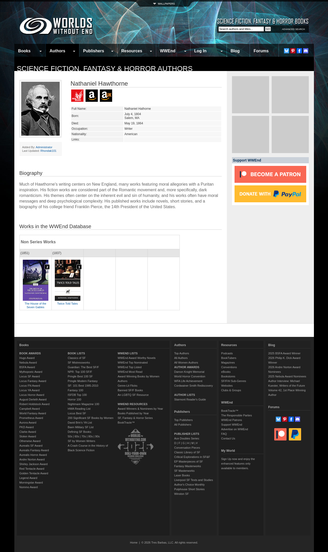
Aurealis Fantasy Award (34, 450)
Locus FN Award (29, 385)
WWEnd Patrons (231, 419)
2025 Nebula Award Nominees (287, 376)
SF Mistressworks (79, 362)
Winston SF (181, 493)
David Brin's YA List (80, 422)
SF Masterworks (184, 470)
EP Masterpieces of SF (188, 461)
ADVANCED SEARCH (293, 29)
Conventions (229, 367)
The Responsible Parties (236, 415)
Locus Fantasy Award (32, 381)
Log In (200, 51)
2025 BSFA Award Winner (284, 353)
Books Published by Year (133, 413)
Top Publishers (183, 419)
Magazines (228, 362)
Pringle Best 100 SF (80, 376)
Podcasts (227, 353)
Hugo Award (27, 357)
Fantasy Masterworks (187, 466)
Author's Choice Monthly (189, 484)
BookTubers (228, 357)
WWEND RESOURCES (132, 404)
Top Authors (181, 353)
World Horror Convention (189, 376)
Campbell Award (29, 408)
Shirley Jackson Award (33, 464)
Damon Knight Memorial (189, 371)
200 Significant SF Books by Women (90, 417)
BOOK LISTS (76, 353)
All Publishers (182, 424)
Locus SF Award (29, 376)
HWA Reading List (79, 408)
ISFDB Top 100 (77, 394)
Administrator (44, 147)
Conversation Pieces (187, 447)
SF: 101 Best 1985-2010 (83, 385)
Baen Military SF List (81, 427)
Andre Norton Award (32, 459)
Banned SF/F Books (130, 390)
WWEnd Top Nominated (132, 362)
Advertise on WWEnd (234, 429)
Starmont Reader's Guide (190, 399)
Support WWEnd (231, 424)
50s (70, 436)
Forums (261, 51)
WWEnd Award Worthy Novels (136, 357)
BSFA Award (27, 367)
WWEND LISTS (127, 353)
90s (97, 436)
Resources (131, 51)
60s (77, 436)
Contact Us (228, 438)
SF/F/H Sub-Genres (233, 381)
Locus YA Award (29, 390)
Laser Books (182, 475)
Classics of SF (77, 357)
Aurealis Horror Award (33, 454)
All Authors (181, 357)
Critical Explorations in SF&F (192, 456)
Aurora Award (27, 422)
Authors (57, 51)
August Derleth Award (33, 399)
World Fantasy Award (32, 413)
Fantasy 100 (75, 390)
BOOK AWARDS (30, 353)
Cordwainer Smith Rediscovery (193, 385)
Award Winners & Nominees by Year (140, 408)
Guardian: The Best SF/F (83, 367)
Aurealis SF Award (31, 445)
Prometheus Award (31, 417)
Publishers (93, 51)
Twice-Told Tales (67, 303)
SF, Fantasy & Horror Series (135, 417)
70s (83, 436)
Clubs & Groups (231, 390)
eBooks (226, 371)
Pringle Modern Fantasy (83, 381)
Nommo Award (28, 487)
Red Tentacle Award (31, 468)
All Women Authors (186, 362)
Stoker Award (27, 436)
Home (133, 542)
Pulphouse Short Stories (189, 489)
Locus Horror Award (31, 394)
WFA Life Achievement (188, 381)
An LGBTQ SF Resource (133, 394)
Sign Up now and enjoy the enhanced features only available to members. (238, 463)
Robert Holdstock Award (34, 404)
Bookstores (228, 376)
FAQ (224, 433)
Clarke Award (27, 431)
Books (24, 51)
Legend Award (28, 477)
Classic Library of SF (187, 452)
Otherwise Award (30, 441)
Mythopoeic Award (31, 371)
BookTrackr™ (126, 422)
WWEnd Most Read (130, 371)
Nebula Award (28, 362)
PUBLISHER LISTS (186, 433)
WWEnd (167, 51)
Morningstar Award (31, 482)
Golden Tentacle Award (33, 473)
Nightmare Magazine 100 (83, 404)
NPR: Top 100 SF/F (80, 371)
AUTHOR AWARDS (186, 367)
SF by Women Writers (81, 441)
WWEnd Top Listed (129, 367)
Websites (227, 385)
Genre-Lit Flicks (127, 385)
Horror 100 (74, 399)
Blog (235, 51)
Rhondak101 (48, 150)
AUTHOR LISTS (184, 394)
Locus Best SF (77, 413)
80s (90, 436)
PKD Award (26, 427)
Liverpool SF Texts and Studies (193, 479)
